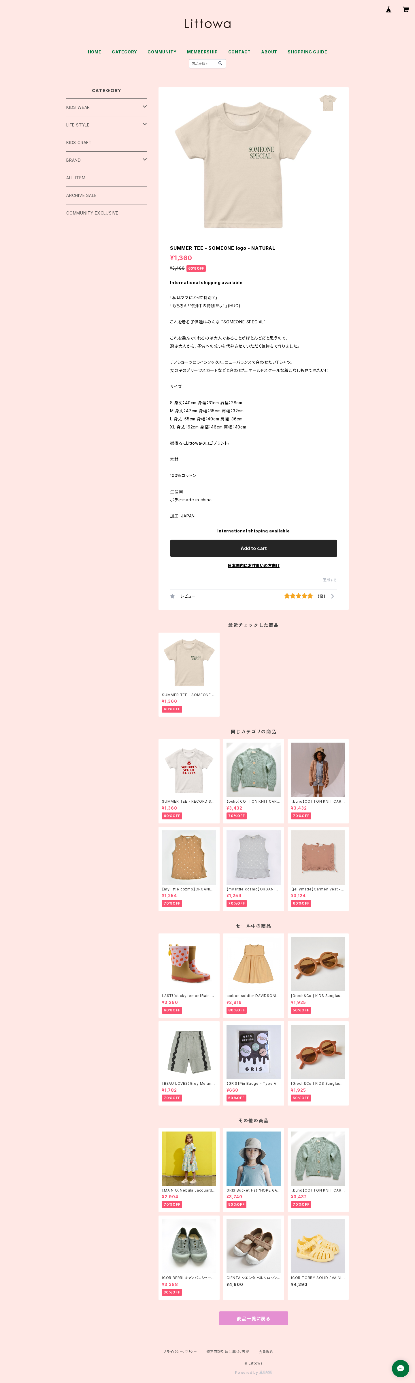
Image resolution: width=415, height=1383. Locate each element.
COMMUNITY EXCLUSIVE (92, 212)
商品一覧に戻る (253, 1319)
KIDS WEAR (78, 107)
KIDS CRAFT (79, 142)
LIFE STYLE (78, 124)
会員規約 (266, 1352)
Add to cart (254, 548)
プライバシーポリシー (180, 1352)
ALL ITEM (75, 177)
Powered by (253, 1372)
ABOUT (269, 51)
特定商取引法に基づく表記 (228, 1352)
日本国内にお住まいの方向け (254, 565)
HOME (94, 51)
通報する (330, 580)
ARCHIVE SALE (81, 195)
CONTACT (239, 51)
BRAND (73, 160)
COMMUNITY (162, 51)
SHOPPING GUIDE (307, 51)
